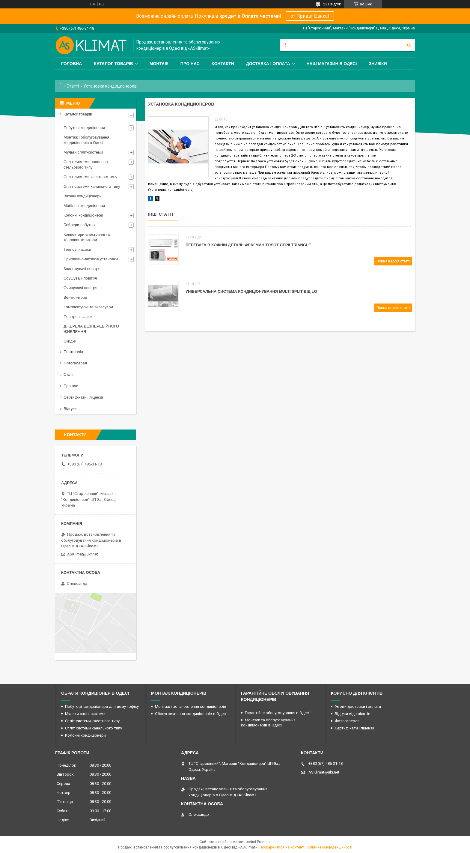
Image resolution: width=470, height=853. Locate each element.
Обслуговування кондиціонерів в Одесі (191, 713)
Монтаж (159, 63)
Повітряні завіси (78, 316)
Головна (71, 63)
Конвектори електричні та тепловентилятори (87, 237)
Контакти (223, 63)
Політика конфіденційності (329, 847)
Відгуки (70, 408)
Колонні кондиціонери (83, 215)
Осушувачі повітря (80, 278)
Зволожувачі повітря (82, 268)
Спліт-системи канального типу (92, 186)
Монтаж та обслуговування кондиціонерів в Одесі (268, 722)
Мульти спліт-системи (83, 152)
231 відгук (332, 4)
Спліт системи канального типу (93, 728)
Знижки (378, 63)
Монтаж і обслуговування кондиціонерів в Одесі (86, 140)
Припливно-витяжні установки (91, 259)
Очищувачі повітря (80, 288)
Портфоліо (73, 351)
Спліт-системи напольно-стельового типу (86, 164)
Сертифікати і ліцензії (83, 397)
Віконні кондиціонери (83, 196)
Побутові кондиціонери (84, 127)
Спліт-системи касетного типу (90, 177)
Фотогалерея (75, 363)
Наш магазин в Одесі (332, 63)
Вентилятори (75, 297)
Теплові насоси (77, 249)
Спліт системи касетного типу (92, 721)
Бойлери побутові (80, 225)
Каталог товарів (113, 63)
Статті (73, 86)
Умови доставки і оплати (358, 706)
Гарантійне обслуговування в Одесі (277, 713)
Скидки (70, 341)
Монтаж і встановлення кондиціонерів (190, 706)
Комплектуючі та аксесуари (88, 307)
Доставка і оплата (268, 63)
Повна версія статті (393, 261)
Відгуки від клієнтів (352, 713)
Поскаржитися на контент (282, 847)
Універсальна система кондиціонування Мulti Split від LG (251, 291)
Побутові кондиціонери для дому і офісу (102, 706)
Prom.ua (264, 842)
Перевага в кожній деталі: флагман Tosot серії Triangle (248, 245)
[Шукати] (409, 45)
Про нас (190, 63)
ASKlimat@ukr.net (82, 554)
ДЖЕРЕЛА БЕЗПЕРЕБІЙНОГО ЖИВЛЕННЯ (91, 329)
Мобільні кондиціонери (84, 205)
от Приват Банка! (309, 16)
